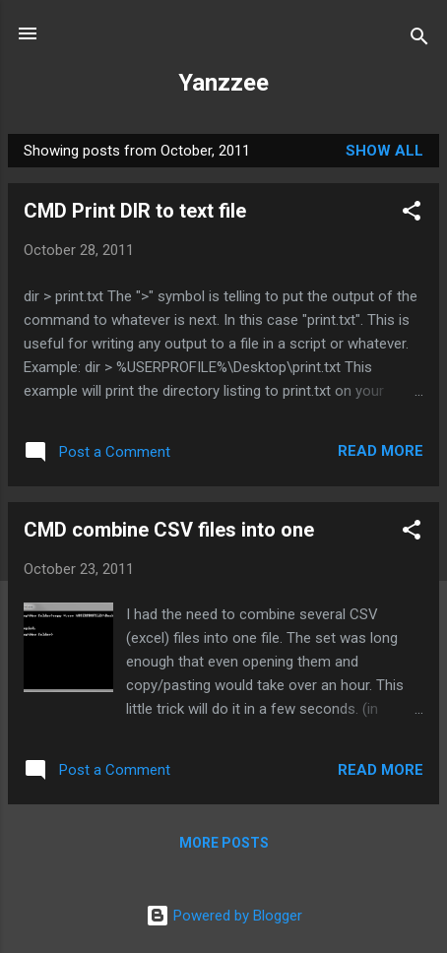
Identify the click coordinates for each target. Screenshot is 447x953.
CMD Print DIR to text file (135, 210)
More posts (224, 843)
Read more (380, 451)
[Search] (419, 40)
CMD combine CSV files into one (169, 529)
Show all (384, 150)
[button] (411, 214)
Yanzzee (223, 82)
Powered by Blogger (224, 915)
